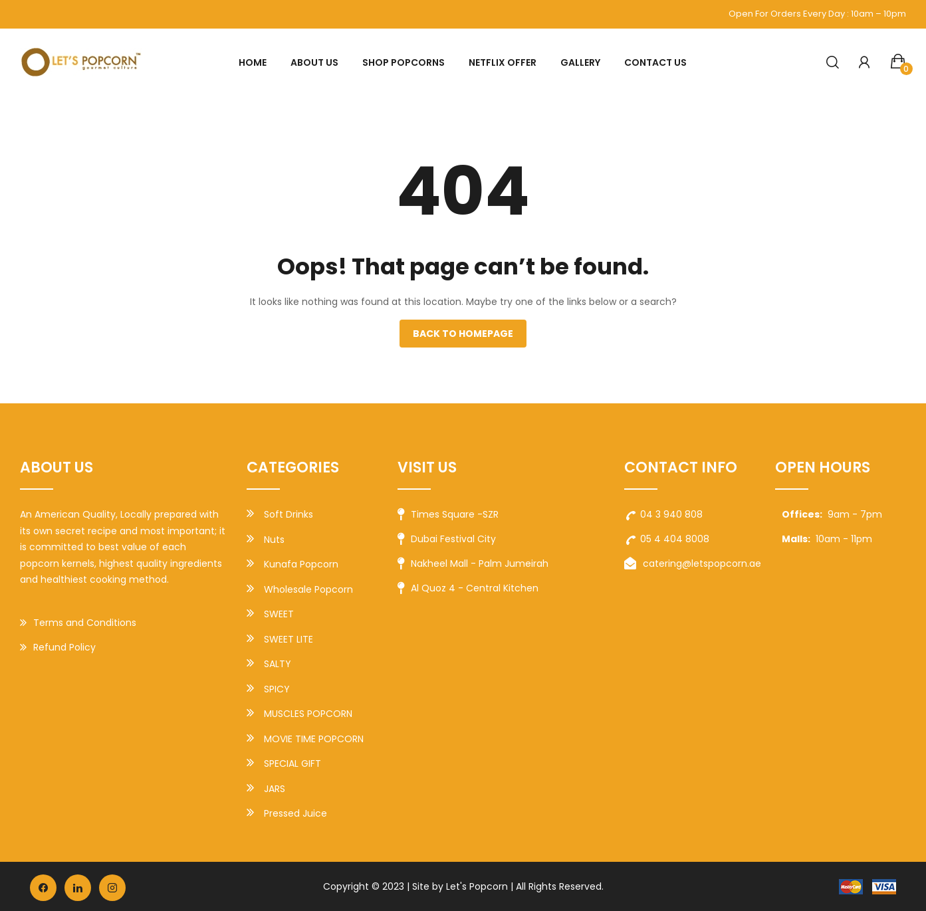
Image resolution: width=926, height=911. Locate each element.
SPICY (277, 689)
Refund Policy (58, 648)
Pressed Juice (295, 813)
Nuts (274, 539)
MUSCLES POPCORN (308, 713)
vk (77, 887)
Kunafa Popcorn (301, 564)
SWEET (279, 614)
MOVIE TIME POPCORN (314, 739)
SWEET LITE (288, 639)
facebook (43, 887)
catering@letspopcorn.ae (692, 564)
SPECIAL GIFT (292, 763)
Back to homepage (463, 333)
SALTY (277, 663)
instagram (112, 887)
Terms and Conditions (78, 623)
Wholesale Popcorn (308, 589)
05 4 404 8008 (666, 539)
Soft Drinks (288, 514)
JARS (274, 788)
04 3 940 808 (663, 514)
